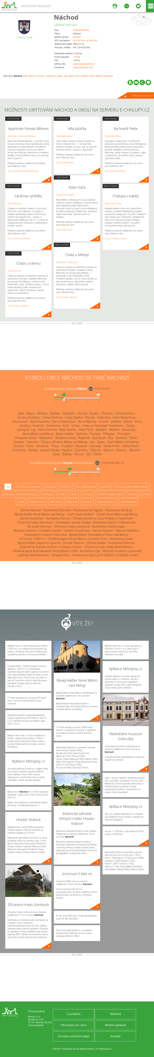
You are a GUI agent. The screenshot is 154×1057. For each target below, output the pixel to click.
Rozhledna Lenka (121, 539)
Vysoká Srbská (49, 450)
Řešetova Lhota (65, 438)
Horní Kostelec (39, 421)
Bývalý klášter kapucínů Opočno (39, 543)
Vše (8, 486)
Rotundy (132, 494)
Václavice (81, 446)
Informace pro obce (73, 1025)
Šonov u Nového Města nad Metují (64, 442)
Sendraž (121, 438)
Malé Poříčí (73, 75)
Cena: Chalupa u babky (116, 238)
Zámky (73, 494)
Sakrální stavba (129, 501)
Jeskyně (146, 494)
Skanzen (105, 486)
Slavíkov (19, 442)
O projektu (73, 1014)
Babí (25, 75)
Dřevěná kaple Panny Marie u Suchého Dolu (77, 539)
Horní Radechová (63, 421)
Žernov (79, 454)
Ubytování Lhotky (113, 203)
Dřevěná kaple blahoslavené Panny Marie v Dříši (45, 551)
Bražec (41, 75)
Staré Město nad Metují (101, 75)
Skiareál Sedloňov (127, 530)
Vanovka (95, 446)
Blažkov (55, 413)
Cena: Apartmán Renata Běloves (23, 171)
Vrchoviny (19, 450)
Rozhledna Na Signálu (88, 510)
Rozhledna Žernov (58, 518)
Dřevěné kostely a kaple (110, 494)
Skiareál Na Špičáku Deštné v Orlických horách (51, 547)
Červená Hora (125, 413)
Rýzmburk (99, 438)
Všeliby (32, 450)
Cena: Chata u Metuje (66, 297)
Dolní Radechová (124, 417)
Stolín (30, 446)
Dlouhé (90, 417)
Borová (82, 413)
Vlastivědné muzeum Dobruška (45, 535)
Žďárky (67, 454)
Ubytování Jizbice (64, 136)
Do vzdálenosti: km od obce (65, 388)
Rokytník (84, 438)
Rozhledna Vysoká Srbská (73, 522)
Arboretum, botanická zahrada (20, 494)
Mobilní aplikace (115, 1025)
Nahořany (128, 430)
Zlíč (88, 454)
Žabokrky (81, 450)
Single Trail (71, 501)
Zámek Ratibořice (31, 518)
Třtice (54, 446)
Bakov (31, 413)
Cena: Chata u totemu (18, 305)
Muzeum (87, 501)
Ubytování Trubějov (65, 194)
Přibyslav (109, 434)
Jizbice (60, 75)
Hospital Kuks (61, 555)
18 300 (77, 56)
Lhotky (130, 426)
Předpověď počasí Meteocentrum (78, 1048)
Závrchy (121, 450)
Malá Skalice (67, 430)
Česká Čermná (52, 417)
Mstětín (114, 430)
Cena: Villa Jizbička (65, 162)
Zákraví (108, 450)
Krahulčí (38, 426)
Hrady (61, 494)
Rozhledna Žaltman (121, 543)
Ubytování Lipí (14, 203)
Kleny (138, 421)
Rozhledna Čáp (90, 551)
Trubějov (67, 446)
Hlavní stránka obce (142, 95)
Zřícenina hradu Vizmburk (72, 526)
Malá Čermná (47, 430)
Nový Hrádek (64, 434)
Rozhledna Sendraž (119, 510)
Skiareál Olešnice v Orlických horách (37, 530)
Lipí (65, 75)
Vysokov (67, 450)
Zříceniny (87, 494)
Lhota (76, 426)
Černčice (107, 413)
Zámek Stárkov (102, 530)
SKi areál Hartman (39, 526)
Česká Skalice (74, 417)
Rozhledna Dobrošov (57, 510)
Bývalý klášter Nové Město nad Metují (40, 514)
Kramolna (53, 426)
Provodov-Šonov (26, 438)
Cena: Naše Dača (64, 229)
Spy (92, 442)
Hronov (104, 421)
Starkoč (19, 446)
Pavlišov (85, 75)
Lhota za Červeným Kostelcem (102, 426)
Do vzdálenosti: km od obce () (61, 462)
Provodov (123, 434)
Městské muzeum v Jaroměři (122, 551)
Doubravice (19, 421)
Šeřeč (133, 438)
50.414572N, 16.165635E (85, 40)
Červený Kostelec (28, 417)
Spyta (101, 442)
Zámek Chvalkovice (77, 530)
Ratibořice (46, 438)
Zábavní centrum (106, 501)
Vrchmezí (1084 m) (32, 539)
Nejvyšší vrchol (37, 501)
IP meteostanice (104, 1048)
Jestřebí (116, 421)
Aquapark (51, 486)
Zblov (56, 454)
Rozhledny (47, 494)
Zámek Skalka (95, 543)
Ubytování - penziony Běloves (22, 136)
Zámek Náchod (30, 510)
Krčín (65, 426)
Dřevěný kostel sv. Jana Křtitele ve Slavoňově (102, 518)
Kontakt (115, 1036)
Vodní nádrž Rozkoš (80, 514)
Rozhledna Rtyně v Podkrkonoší (114, 522)
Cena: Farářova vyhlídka (19, 238)
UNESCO (66, 486)
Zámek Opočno (73, 543)
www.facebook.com (83, 67)
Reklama (115, 1014)
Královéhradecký (81, 30)
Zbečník (134, 450)
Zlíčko (98, 454)
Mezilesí (101, 430)
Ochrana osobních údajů (73, 1036)
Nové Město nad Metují (38, 434)
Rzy (111, 438)
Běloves (33, 75)
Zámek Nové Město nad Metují (116, 514)
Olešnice (81, 434)
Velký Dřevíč (130, 446)
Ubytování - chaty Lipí (66, 262)
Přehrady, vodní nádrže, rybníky (131, 486)
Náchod (66, 17)
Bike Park (55, 501)
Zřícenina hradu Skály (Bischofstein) (108, 547)
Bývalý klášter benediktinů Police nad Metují (98, 535)
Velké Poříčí (112, 446)
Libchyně (23, 430)
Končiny (25, 426)
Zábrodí (95, 450)
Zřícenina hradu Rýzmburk (35, 522)
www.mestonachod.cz (84, 63)
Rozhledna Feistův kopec (108, 526)
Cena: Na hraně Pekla (115, 171)
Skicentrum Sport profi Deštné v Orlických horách (105, 555)
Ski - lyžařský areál (85, 486)
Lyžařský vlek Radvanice (33, 555)
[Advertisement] (77, 347)
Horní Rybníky (87, 421)
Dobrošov (50, 75)
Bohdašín (69, 413)
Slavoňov (33, 442)
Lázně (20, 501)
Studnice (42, 446)
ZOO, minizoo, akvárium (27, 486)
